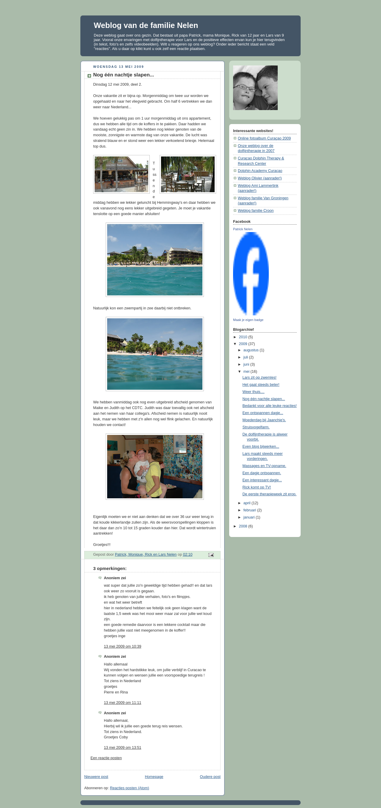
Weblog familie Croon (256, 211)
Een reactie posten (106, 758)
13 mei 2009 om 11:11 (122, 703)
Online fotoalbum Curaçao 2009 (264, 138)
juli (246, 357)
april (247, 503)
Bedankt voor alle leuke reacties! (270, 406)
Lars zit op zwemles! (260, 377)
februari (250, 510)
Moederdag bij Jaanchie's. (264, 420)
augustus (251, 350)
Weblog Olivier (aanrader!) (260, 178)
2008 (244, 526)
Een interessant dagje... (262, 480)
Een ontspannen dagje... (263, 413)
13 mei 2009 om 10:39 (122, 646)
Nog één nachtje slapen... (264, 399)
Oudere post (210, 777)
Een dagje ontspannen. (262, 473)
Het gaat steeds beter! (261, 385)
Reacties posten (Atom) (129, 788)
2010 (244, 337)
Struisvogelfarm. (256, 427)
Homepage (154, 777)
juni (246, 364)
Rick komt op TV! (257, 487)
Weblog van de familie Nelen (146, 25)
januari (249, 517)
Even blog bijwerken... (261, 446)
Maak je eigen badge (248, 320)
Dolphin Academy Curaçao (260, 171)
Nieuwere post (96, 777)
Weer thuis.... (254, 392)
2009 (244, 344)
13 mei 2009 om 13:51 (122, 748)
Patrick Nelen (242, 229)
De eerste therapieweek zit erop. (270, 494)
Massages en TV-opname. (264, 466)
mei (247, 371)
